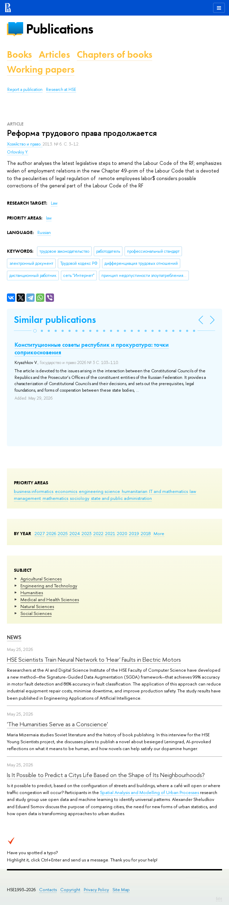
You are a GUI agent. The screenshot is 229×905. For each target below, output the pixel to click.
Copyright (70, 890)
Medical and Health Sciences (49, 599)
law (193, 491)
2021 (110, 533)
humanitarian (134, 491)
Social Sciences (36, 613)
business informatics (33, 491)
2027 (40, 533)
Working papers (40, 69)
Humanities (31, 592)
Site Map (121, 890)
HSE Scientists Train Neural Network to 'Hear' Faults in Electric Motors (94, 659)
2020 (122, 533)
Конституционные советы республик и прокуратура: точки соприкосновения (92, 348)
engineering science (99, 491)
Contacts (48, 890)
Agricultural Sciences (41, 579)
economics (66, 491)
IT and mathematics (168, 491)
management (27, 498)
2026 (51, 533)
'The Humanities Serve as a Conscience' (57, 724)
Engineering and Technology (48, 585)
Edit (219, 898)
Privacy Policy (96, 890)
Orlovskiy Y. (17, 152)
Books (19, 54)
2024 (75, 533)
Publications (59, 29)
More (159, 533)
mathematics (55, 498)
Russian (44, 232)
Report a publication (25, 89)
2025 (63, 533)
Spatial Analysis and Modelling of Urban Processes (149, 792)
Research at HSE (61, 89)
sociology (79, 498)
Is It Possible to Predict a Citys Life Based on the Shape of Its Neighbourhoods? (106, 775)
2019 (134, 533)
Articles (54, 54)
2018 (146, 533)
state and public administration (121, 498)
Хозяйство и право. (25, 144)
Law (54, 203)
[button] (34, 330)
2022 (98, 533)
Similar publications (55, 320)
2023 (87, 533)
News (14, 637)
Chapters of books (114, 54)
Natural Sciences (37, 606)
